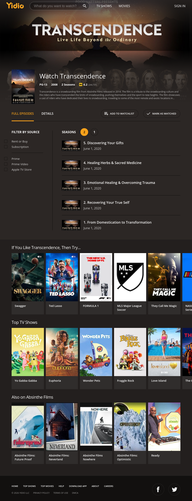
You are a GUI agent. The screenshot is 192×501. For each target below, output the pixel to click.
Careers (108, 486)
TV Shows (104, 6)
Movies (124, 6)
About (95, 486)
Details (48, 113)
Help (61, 486)
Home (15, 486)
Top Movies (47, 486)
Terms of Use (60, 492)
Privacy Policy (41, 492)
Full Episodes (23, 113)
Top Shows (29, 486)
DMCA (75, 492)
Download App (78, 486)
